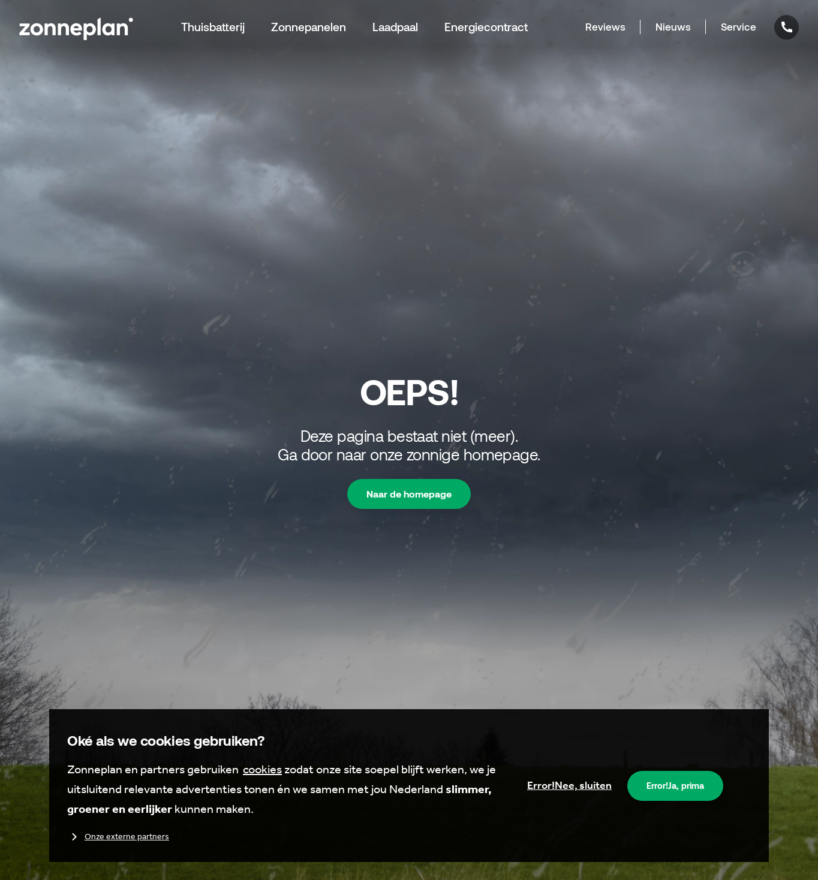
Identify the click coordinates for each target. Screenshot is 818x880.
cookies (262, 769)
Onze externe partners (118, 837)
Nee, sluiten (569, 785)
